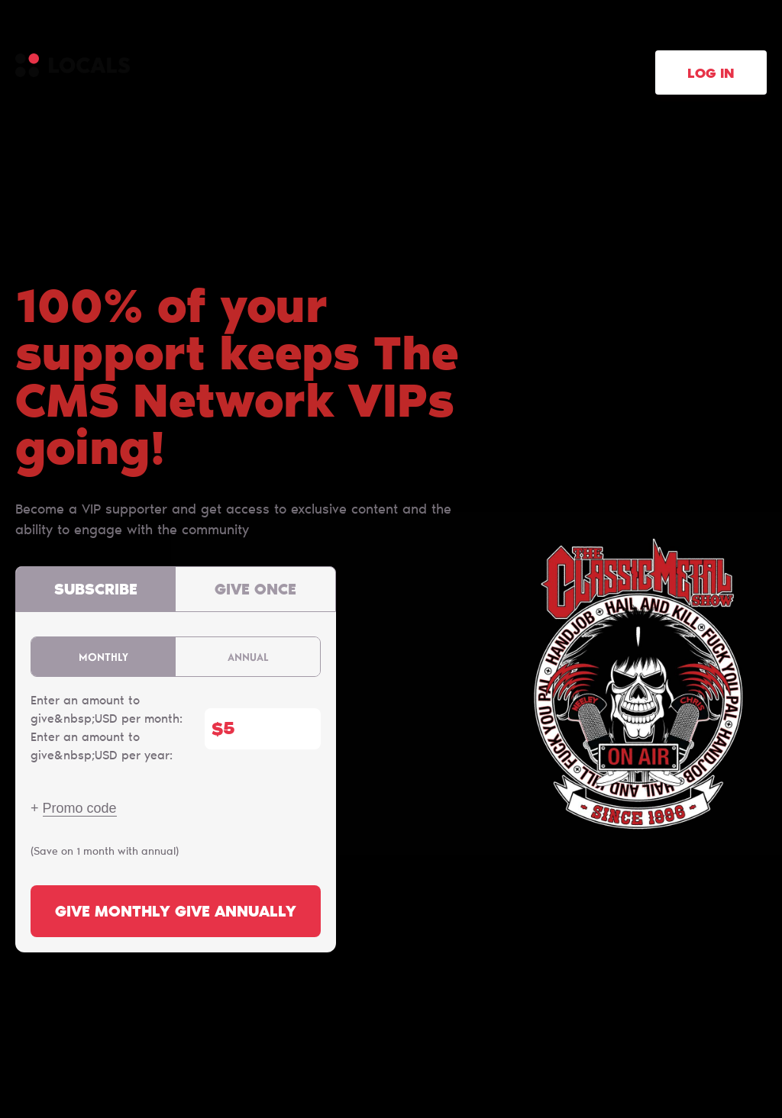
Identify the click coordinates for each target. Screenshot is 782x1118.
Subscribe (95, 590)
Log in (711, 75)
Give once (255, 590)
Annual (248, 657)
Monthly (103, 657)
